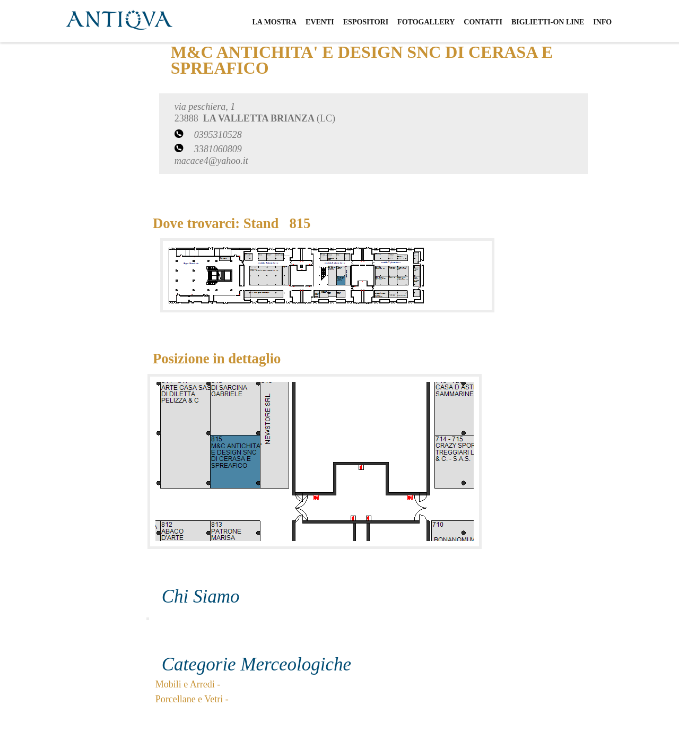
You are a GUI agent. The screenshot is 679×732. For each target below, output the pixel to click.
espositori (365, 22)
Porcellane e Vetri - (192, 699)
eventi (320, 22)
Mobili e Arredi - (187, 684)
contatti (483, 22)
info (602, 22)
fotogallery (426, 22)
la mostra (274, 22)
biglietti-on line (547, 22)
